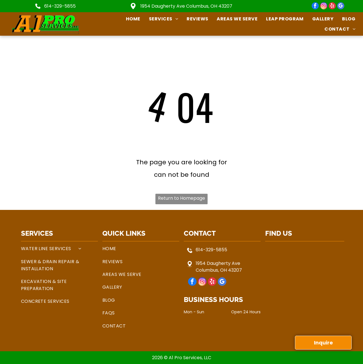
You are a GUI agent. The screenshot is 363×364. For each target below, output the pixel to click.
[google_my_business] (340, 6)
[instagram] (323, 6)
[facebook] (315, 6)
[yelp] (332, 6)
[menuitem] (128, 19)
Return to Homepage (181, 198)
